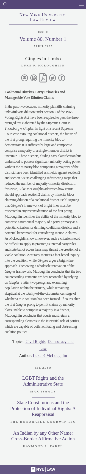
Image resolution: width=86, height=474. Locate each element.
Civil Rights (35, 341)
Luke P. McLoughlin (50, 355)
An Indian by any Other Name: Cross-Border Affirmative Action (43, 435)
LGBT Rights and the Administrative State (43, 380)
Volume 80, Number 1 (42, 39)
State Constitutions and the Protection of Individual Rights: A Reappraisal (43, 408)
